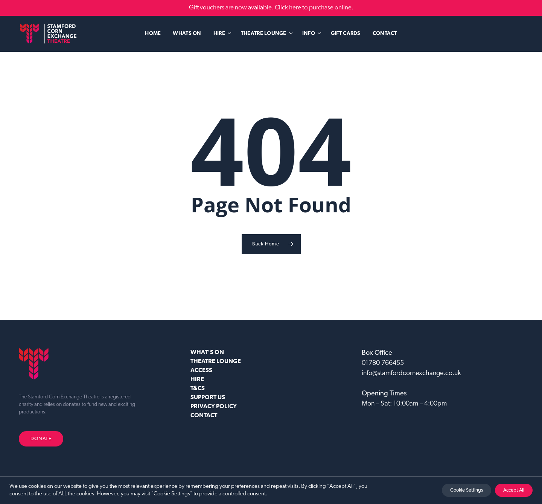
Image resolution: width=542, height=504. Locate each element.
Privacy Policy (213, 407)
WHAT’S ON (207, 353)
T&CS (197, 389)
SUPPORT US (207, 398)
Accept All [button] (513, 490)
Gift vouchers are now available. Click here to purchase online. (271, 8)
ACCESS (201, 371)
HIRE (197, 380)
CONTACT (203, 416)
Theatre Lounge (215, 362)
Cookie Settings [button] (466, 490)
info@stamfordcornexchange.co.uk (411, 373)
